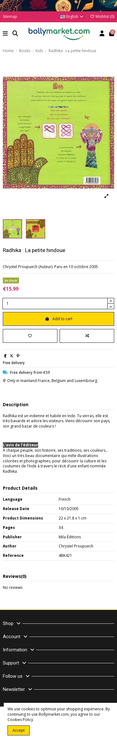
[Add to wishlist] (30, 336)
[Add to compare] (87, 336)
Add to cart (58, 318)
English (72, 16)
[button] (5, 34)
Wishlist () (102, 16)
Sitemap (10, 16)
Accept (18, 730)
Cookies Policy (20, 719)
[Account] (102, 34)
